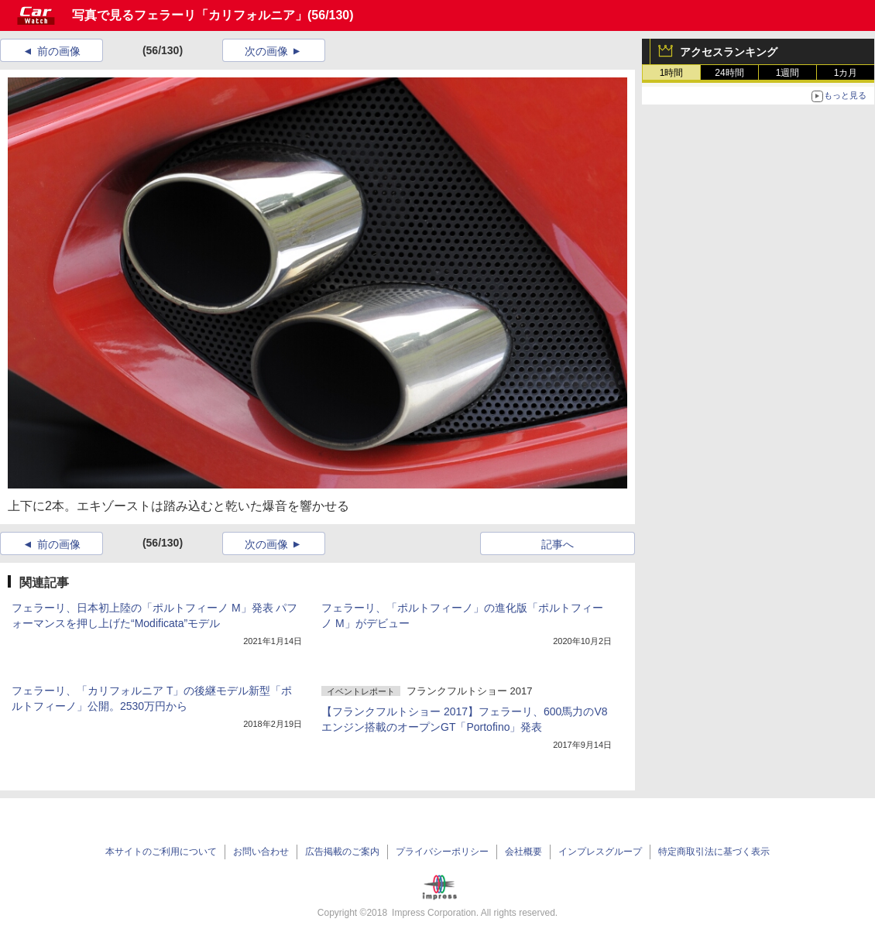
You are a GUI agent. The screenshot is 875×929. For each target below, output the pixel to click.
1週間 (788, 72)
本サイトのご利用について (161, 851)
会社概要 (523, 851)
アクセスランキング (728, 52)
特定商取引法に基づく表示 (714, 851)
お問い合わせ (261, 851)
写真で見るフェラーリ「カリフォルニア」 (189, 15)
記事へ (557, 544)
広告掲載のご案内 (342, 851)
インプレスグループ (600, 851)
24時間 (729, 72)
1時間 (672, 72)
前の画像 (59, 51)
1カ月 (846, 72)
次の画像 (266, 51)
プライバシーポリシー (442, 851)
